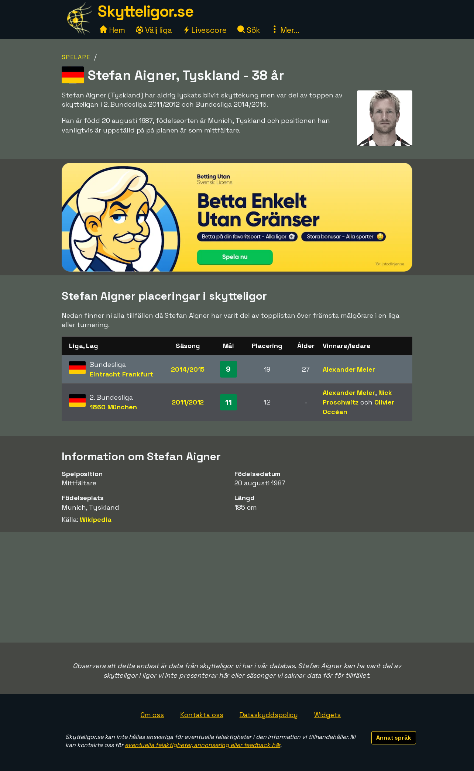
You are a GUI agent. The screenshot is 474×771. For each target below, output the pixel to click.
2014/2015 (188, 369)
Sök (249, 30)
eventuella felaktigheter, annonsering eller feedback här (202, 745)
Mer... (285, 30)
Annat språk (393, 737)
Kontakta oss (201, 714)
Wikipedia (95, 519)
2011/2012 (188, 402)
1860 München (113, 407)
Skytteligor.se (145, 11)
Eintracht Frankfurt (121, 374)
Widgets (327, 714)
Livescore (205, 30)
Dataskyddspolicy (269, 714)
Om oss (152, 714)
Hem (112, 30)
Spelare (76, 57)
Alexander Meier (349, 369)
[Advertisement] (237, 587)
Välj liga (154, 30)
